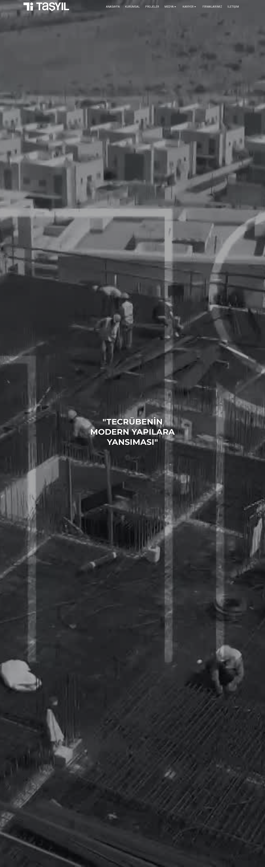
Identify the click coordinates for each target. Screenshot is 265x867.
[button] (171, 6)
